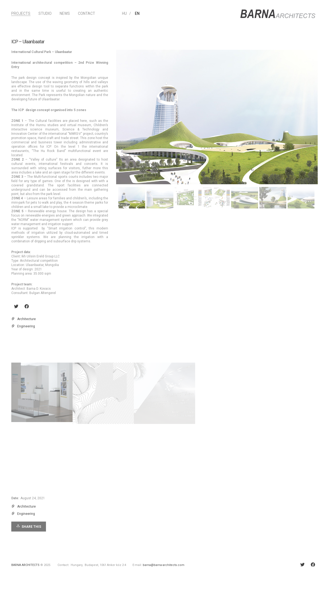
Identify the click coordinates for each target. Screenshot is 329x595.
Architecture (26, 319)
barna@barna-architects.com (163, 565)
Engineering (26, 326)
